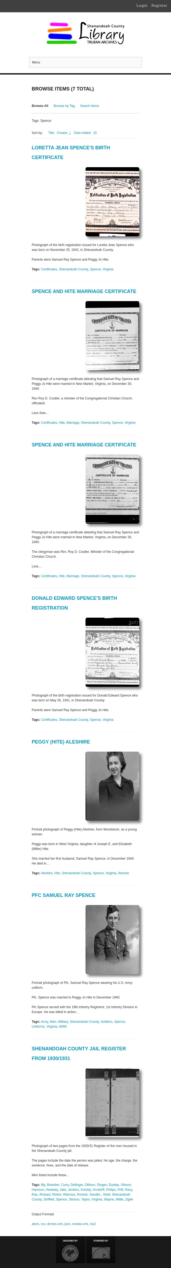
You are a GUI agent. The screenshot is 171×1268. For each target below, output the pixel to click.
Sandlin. (95, 1194)
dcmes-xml (55, 1224)
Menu (36, 62)
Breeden (53, 1185)
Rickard (45, 1194)
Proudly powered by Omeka (100, 1249)
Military (63, 1022)
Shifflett (49, 1199)
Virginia (108, 269)
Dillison (90, 1185)
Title (51, 133)
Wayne (109, 1199)
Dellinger (76, 1185)
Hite (62, 423)
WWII (63, 1026)
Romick (82, 1194)
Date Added (82, 133)
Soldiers (106, 1022)
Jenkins (73, 1190)
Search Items (89, 106)
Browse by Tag (64, 106)
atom (35, 1224)
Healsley (52, 1190)
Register (159, 5)
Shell (106, 1194)
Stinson (74, 1199)
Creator (63, 133)
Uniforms (38, 1026)
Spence (95, 269)
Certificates (49, 269)
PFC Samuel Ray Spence (63, 895)
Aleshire (46, 873)
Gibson (126, 1185)
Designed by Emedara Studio (70, 1249)
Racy (128, 1190)
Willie (119, 1199)
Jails (63, 1190)
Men (53, 1022)
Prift (120, 1190)
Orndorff (98, 1190)
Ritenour (69, 1194)
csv (43, 1224)
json (67, 1224)
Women (123, 873)
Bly (43, 1185)
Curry (65, 1185)
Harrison (38, 1190)
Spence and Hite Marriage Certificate (84, 291)
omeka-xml (80, 1224)
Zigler (129, 1199)
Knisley (86, 1190)
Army (44, 1022)
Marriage (72, 423)
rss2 (93, 1224)
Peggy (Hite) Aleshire (61, 742)
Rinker (56, 1194)
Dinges (102, 1185)
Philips (111, 1190)
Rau (35, 1194)
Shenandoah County (73, 269)
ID (95, 133)
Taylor (85, 1199)
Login (142, 5)
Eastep (114, 1185)
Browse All (40, 106)
